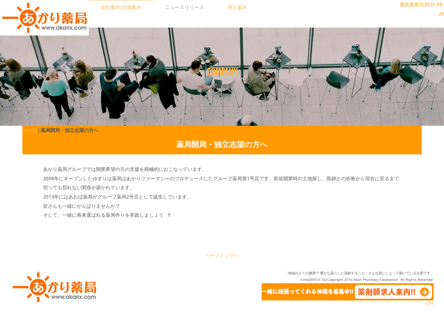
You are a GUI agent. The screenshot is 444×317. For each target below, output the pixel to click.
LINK (430, 303)
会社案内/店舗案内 (121, 7)
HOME (29, 130)
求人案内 (237, 7)
